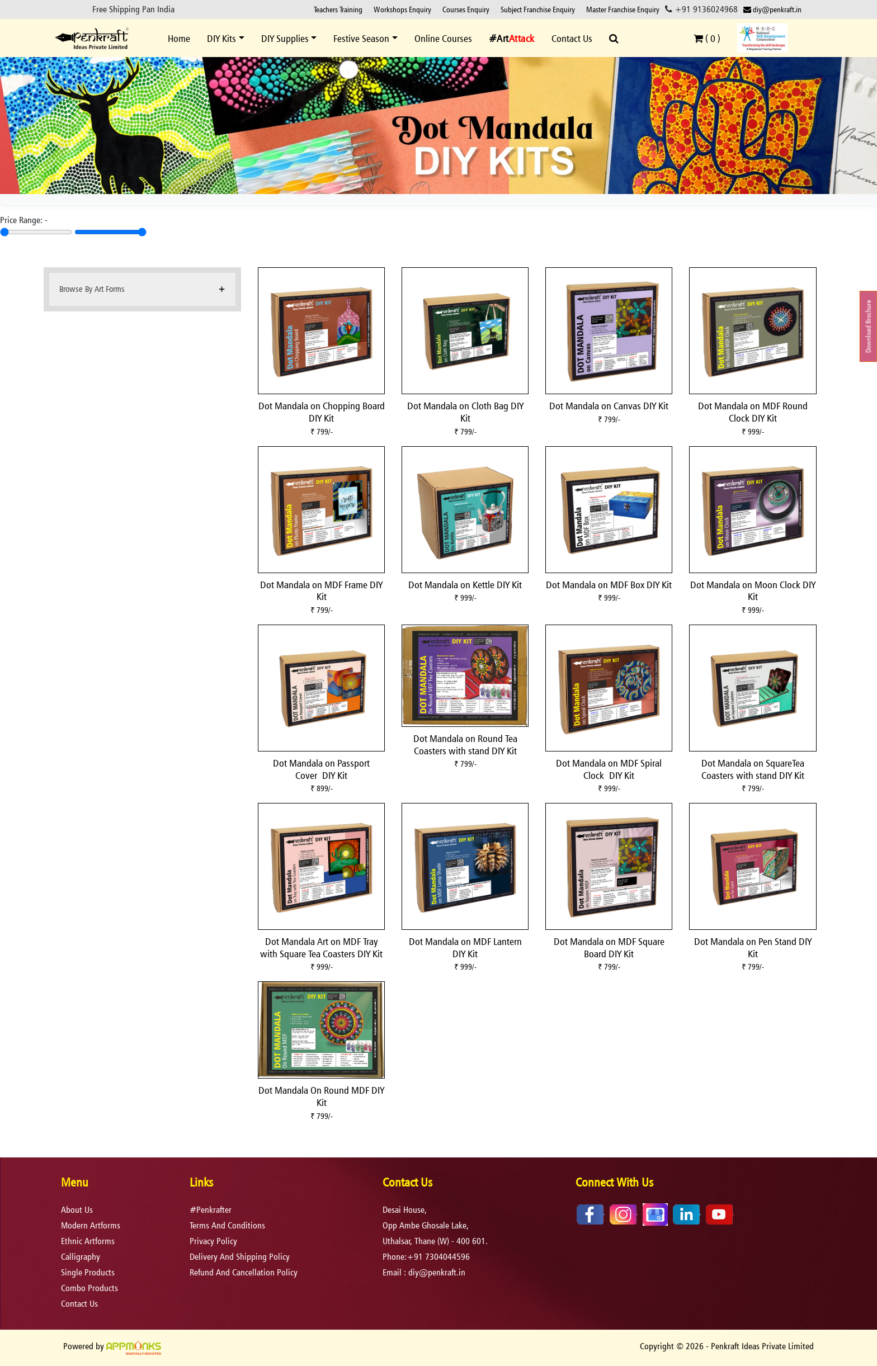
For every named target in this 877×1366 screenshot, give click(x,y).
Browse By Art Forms (92, 288)
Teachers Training (338, 9)
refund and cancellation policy (244, 1272)
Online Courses (443, 38)
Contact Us (571, 38)
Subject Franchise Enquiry (538, 9)
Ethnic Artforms (88, 1241)
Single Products (88, 1272)
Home (179, 38)
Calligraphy (80, 1256)
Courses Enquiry (465, 9)
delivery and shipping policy (240, 1256)
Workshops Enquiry (402, 9)
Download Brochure (868, 326)
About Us (77, 1209)
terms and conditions (227, 1225)
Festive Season (361, 38)
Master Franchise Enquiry (622, 9)
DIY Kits (221, 38)
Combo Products (89, 1288)
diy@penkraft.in (772, 9)
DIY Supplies (285, 38)
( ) (707, 38)
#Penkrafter (211, 1209)
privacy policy (213, 1241)
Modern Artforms (90, 1225)
